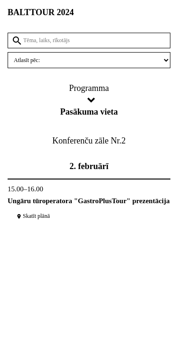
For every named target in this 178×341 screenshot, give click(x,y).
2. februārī (89, 166)
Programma (89, 88)
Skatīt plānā (33, 216)
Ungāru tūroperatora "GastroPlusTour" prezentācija (89, 201)
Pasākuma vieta (89, 112)
